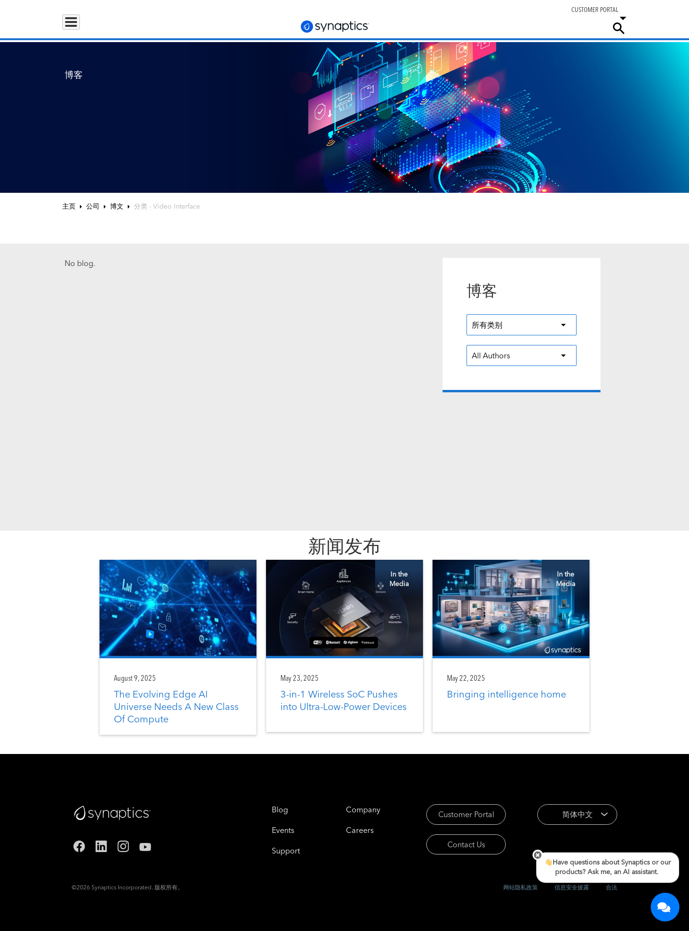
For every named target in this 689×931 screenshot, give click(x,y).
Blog (266, 809)
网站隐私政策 (520, 887)
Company (582, 28)
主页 (69, 206)
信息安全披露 (572, 887)
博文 (116, 206)
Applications (135, 28)
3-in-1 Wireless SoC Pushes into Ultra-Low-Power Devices (343, 700)
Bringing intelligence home (506, 694)
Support (498, 28)
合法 (611, 887)
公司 (93, 206)
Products (83, 28)
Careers (542, 28)
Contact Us (453, 844)
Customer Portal (453, 814)
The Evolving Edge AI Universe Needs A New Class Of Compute (176, 706)
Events (269, 830)
